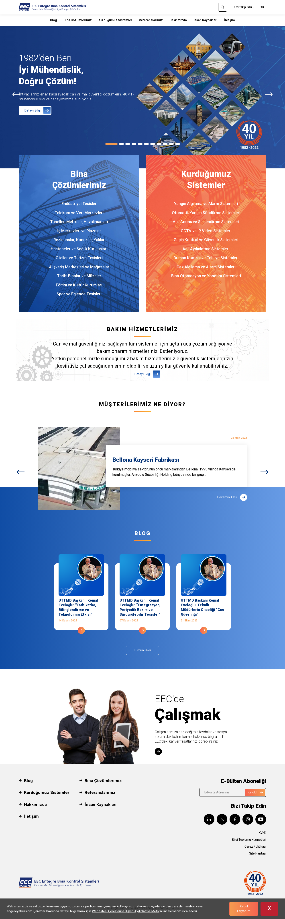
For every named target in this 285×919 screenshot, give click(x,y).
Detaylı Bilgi (32, 110)
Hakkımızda (178, 20)
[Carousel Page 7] (152, 144)
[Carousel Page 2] (121, 144)
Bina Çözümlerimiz (78, 20)
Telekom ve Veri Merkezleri (79, 212)
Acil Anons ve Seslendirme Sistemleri (206, 221)
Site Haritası (257, 853)
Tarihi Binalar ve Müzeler (79, 275)
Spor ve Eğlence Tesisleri (79, 294)
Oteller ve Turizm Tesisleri (79, 257)
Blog (53, 20)
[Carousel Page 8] (159, 144)
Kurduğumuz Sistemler (115, 20)
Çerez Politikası (255, 846)
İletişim (229, 20)
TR (262, 7)
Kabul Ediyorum (243, 909)
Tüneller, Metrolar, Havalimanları (79, 221)
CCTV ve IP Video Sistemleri (206, 230)
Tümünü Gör (142, 650)
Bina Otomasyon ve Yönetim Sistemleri (206, 275)
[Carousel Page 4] (134, 144)
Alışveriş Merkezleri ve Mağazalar (79, 267)
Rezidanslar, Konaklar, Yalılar (79, 239)
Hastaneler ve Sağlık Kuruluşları (79, 248)
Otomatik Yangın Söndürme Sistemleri (206, 212)
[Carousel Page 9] (165, 144)
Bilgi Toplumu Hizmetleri (249, 839)
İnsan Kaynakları (205, 20)
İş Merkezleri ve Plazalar (79, 230)
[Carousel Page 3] (127, 144)
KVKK (262, 832)
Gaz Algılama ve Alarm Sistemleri (206, 267)
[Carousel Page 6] (146, 144)
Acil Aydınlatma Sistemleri (206, 248)
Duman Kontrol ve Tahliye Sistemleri (206, 257)
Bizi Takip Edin (243, 7)
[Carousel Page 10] (171, 144)
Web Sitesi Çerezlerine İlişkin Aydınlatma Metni (125, 911)
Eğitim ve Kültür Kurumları (79, 285)
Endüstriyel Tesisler (79, 203)
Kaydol (255, 792)
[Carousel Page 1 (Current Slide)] (111, 144)
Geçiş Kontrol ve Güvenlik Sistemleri (206, 239)
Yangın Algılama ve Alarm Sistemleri (206, 203)
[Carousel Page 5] (140, 144)
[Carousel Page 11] (177, 144)
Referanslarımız (151, 20)
